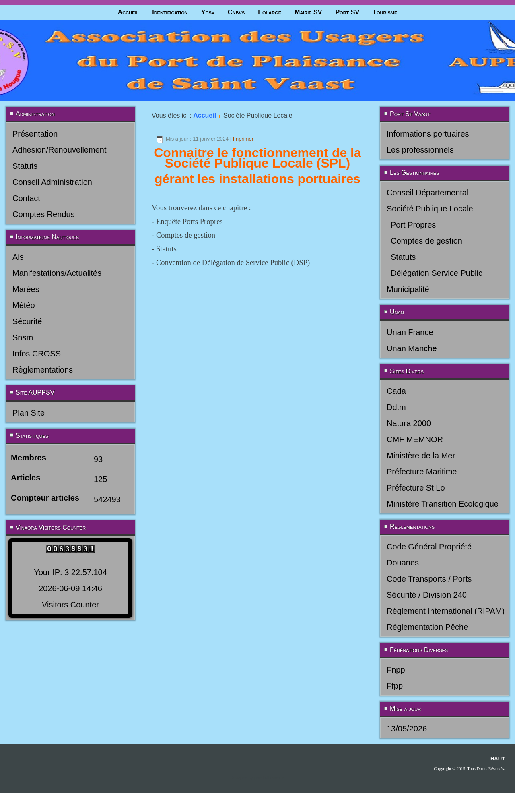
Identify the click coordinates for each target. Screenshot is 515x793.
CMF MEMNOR (415, 439)
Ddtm (396, 407)
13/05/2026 (407, 728)
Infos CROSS (36, 353)
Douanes (403, 562)
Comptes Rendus (43, 214)
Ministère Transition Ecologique (443, 503)
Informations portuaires (428, 133)
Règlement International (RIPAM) (446, 611)
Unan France (410, 332)
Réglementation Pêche (427, 627)
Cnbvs (236, 12)
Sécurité (27, 321)
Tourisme (385, 12)
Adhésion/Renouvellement (59, 149)
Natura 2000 (409, 423)
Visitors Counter (70, 604)
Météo (23, 305)
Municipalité (408, 289)
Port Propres (413, 224)
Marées (25, 289)
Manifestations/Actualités (56, 273)
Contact (26, 198)
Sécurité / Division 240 (427, 594)
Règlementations (42, 369)
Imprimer (243, 139)
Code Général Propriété (429, 546)
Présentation (35, 133)
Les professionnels (420, 149)
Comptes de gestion (426, 240)
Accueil (128, 12)
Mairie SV (308, 12)
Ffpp (395, 685)
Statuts (24, 165)
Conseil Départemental (427, 192)
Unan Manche (412, 348)
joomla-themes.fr (269, 778)
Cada (396, 391)
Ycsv (207, 12)
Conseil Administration (52, 182)
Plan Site (28, 412)
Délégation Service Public (436, 273)
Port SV (347, 12)
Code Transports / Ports (429, 578)
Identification (170, 12)
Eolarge (269, 12)
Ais (18, 257)
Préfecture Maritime (422, 471)
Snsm (22, 337)
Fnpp (396, 669)
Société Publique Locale (430, 208)
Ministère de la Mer (421, 455)
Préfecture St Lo (416, 487)
